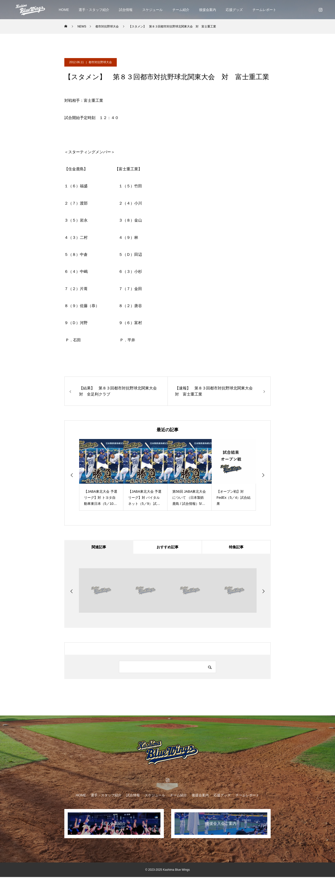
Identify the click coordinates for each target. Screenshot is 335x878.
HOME (64, 10)
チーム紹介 (180, 10)
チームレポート (264, 10)
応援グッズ (234, 10)
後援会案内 (207, 10)
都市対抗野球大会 (100, 62)
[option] (101, 475)
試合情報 (126, 10)
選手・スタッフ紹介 (94, 10)
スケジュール (152, 10)
